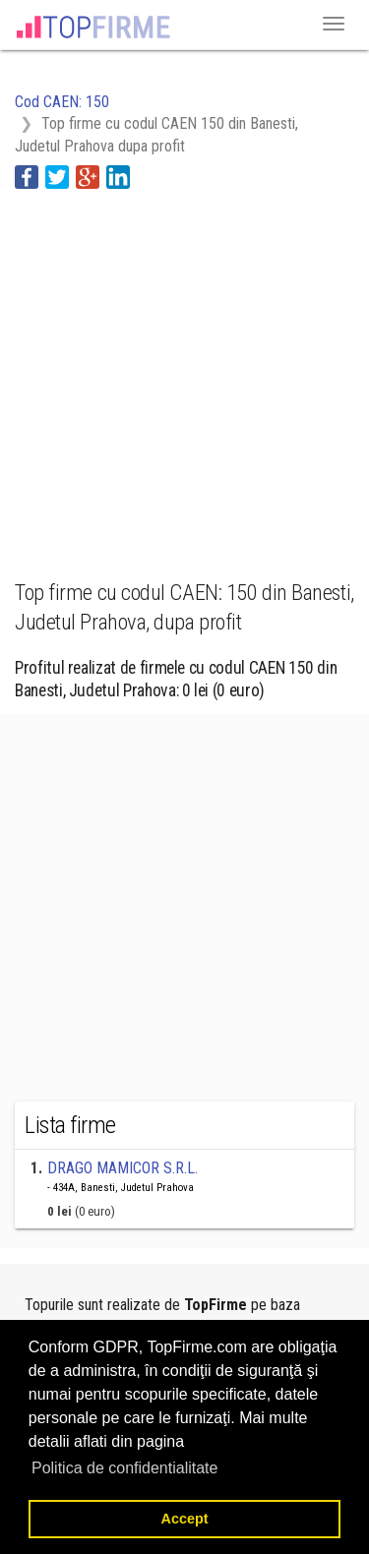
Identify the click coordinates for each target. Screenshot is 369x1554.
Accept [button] (185, 1518)
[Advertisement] (184, 373)
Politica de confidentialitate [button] (124, 1468)
